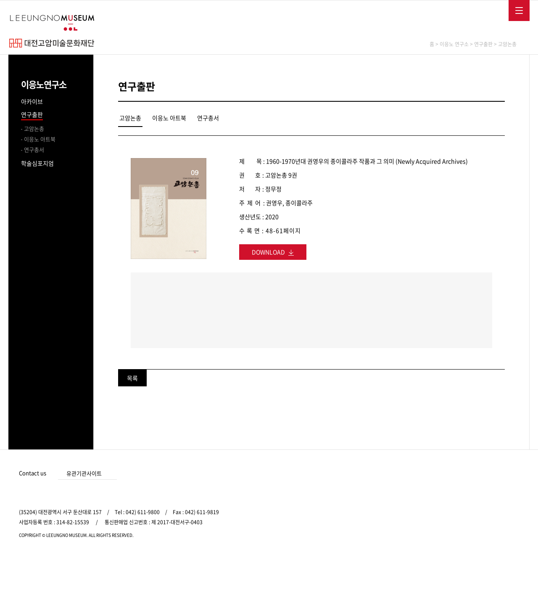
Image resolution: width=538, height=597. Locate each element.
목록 (132, 378)
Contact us (32, 473)
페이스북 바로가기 (473, 474)
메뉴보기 (519, 10)
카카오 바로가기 (501, 474)
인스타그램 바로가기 (487, 474)
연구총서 (34, 149)
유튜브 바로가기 (515, 474)
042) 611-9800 (143, 512)
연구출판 (32, 114)
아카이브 (32, 101)
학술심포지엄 (37, 163)
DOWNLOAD (273, 252)
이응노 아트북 (39, 139)
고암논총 (34, 128)
